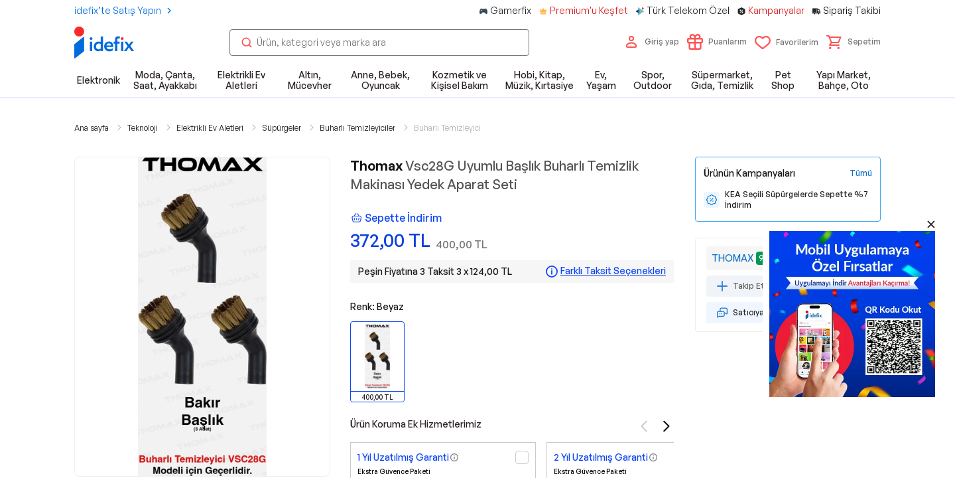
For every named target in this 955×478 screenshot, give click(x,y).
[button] (853, 42)
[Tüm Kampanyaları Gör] (861, 173)
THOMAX (732, 258)
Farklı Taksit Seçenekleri (613, 271)
